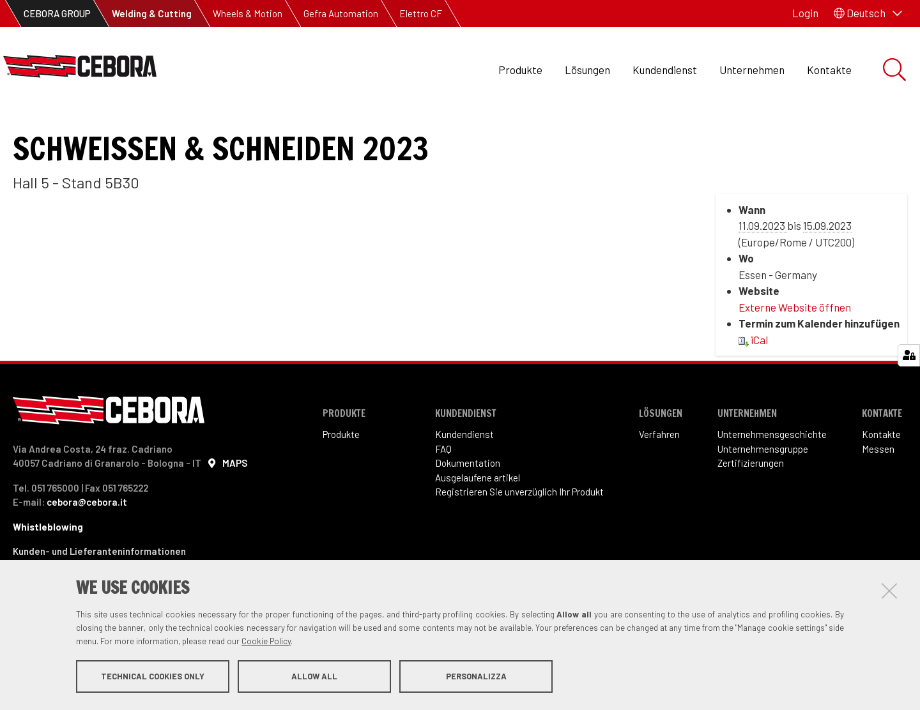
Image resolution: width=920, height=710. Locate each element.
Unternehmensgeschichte (772, 477)
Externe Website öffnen (795, 350)
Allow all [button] (314, 677)
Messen (878, 491)
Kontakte (829, 69)
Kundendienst (664, 69)
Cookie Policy (266, 642)
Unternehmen (752, 69)
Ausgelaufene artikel (477, 520)
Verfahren (659, 477)
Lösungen (587, 69)
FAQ (443, 491)
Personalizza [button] (476, 677)
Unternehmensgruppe (762, 491)
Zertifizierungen (750, 505)
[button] (868, 13)
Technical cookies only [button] (152, 677)
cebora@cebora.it (87, 544)
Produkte (520, 69)
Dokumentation (467, 505)
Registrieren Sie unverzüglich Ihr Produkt (519, 534)
